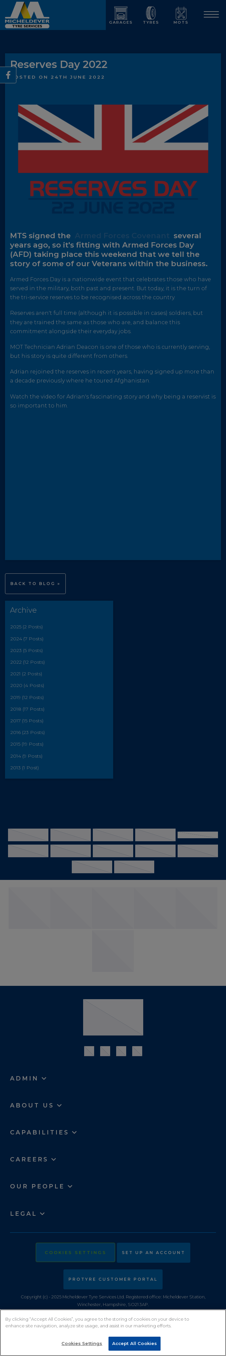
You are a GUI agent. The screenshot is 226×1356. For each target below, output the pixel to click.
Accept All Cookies (134, 1343)
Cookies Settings (81, 1343)
